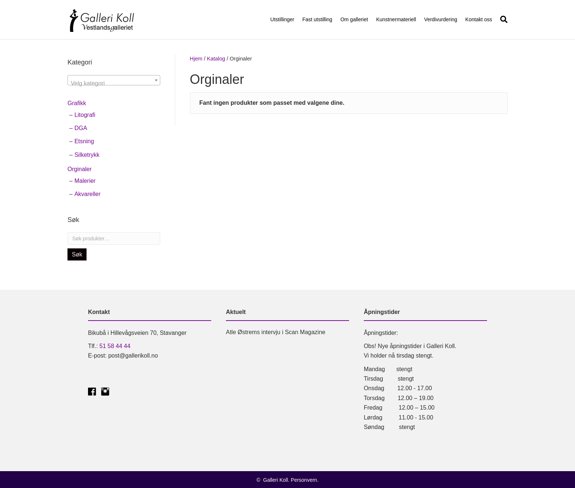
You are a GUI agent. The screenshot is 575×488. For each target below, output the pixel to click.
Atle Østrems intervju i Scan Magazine (275, 332)
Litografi (84, 115)
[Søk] (502, 19)
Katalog (216, 59)
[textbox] (114, 83)
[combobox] (113, 80)
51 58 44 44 (115, 346)
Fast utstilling (317, 19)
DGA (80, 128)
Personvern (304, 480)
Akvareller (87, 194)
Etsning (84, 141)
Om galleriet (354, 19)
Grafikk (76, 103)
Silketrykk (86, 155)
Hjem (196, 59)
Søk (77, 254)
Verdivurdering (440, 19)
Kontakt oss (478, 19)
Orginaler (79, 169)
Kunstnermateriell (396, 19)
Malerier (85, 181)
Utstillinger (282, 19)
